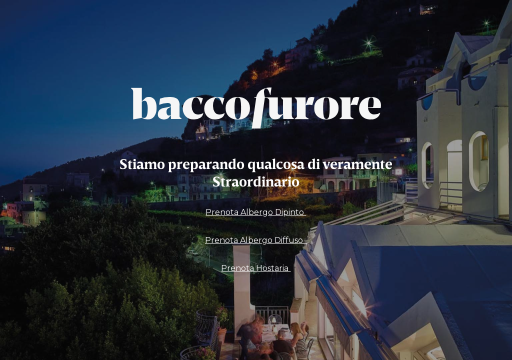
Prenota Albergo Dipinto (256, 212)
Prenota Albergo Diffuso (256, 240)
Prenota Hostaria (255, 268)
